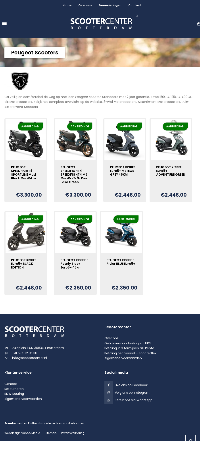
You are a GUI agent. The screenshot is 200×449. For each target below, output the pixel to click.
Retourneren (14, 389)
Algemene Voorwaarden (123, 358)
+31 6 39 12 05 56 (24, 353)
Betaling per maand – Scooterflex (130, 353)
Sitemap (51, 433)
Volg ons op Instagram (132, 392)
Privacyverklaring (73, 433)
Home (67, 5)
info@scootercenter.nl (29, 358)
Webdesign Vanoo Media (22, 433)
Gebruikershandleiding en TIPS (127, 343)
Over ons (85, 5)
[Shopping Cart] (197, 23)
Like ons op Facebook (131, 385)
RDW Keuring (14, 393)
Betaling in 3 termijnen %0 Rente (129, 348)
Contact (134, 5)
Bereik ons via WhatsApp (133, 400)
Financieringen (110, 5)
